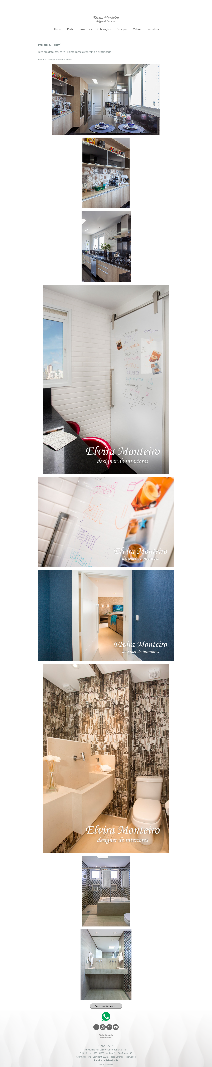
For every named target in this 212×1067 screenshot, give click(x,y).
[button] (106, 1006)
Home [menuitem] (57, 29)
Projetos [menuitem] (85, 29)
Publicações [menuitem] (104, 29)
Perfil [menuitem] (70, 29)
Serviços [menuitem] (122, 29)
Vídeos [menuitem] (137, 29)
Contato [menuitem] (151, 29)
